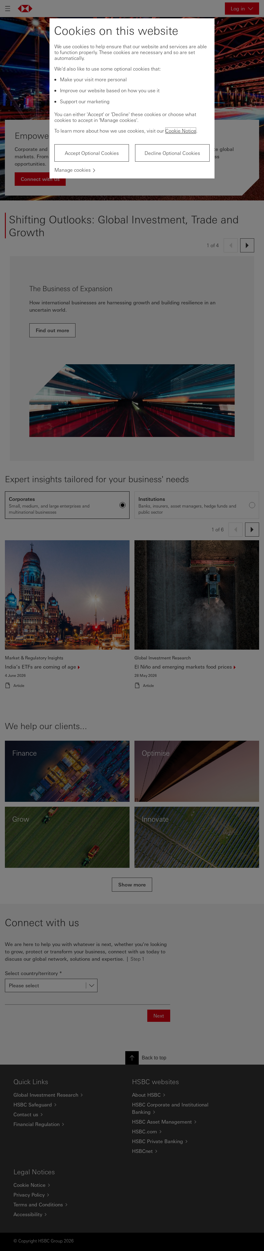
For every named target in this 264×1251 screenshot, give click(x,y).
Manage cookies (72, 170)
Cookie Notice (180, 130)
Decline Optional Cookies (172, 153)
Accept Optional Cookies (92, 153)
